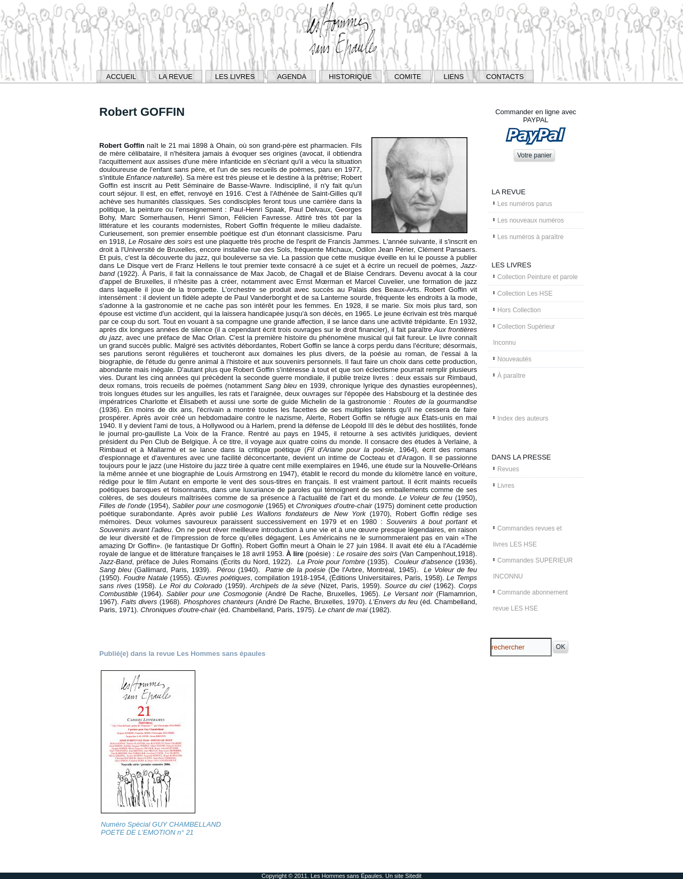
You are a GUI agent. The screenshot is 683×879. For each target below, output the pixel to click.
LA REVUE (175, 77)
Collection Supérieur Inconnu (524, 334)
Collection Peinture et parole (537, 277)
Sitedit (413, 876)
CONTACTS (505, 77)
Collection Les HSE (524, 293)
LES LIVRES (235, 77)
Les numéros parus (524, 204)
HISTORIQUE (350, 77)
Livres (505, 485)
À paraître (511, 375)
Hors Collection (519, 310)
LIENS (454, 77)
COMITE (408, 77)
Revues (508, 469)
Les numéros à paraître (530, 237)
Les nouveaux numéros (530, 220)
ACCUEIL (121, 77)
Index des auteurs (522, 418)
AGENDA (291, 77)
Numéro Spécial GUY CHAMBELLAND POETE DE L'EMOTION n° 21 (161, 828)
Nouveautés (514, 359)
